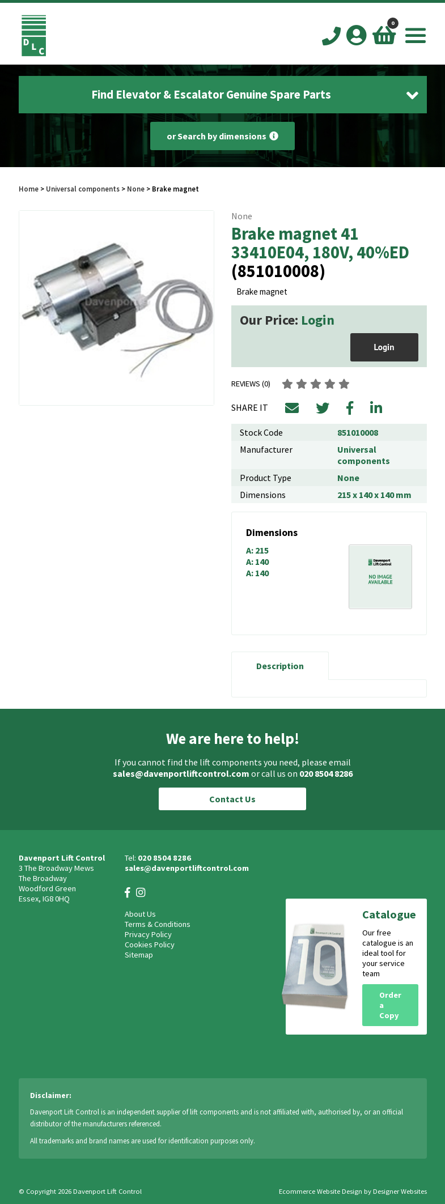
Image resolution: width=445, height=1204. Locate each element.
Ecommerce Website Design (320, 1191)
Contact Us (232, 799)
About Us (140, 914)
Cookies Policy (150, 944)
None (136, 188)
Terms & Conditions (157, 924)
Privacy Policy (148, 934)
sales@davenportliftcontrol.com (181, 773)
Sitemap (139, 955)
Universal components (83, 188)
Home (29, 188)
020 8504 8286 (326, 773)
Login (317, 320)
